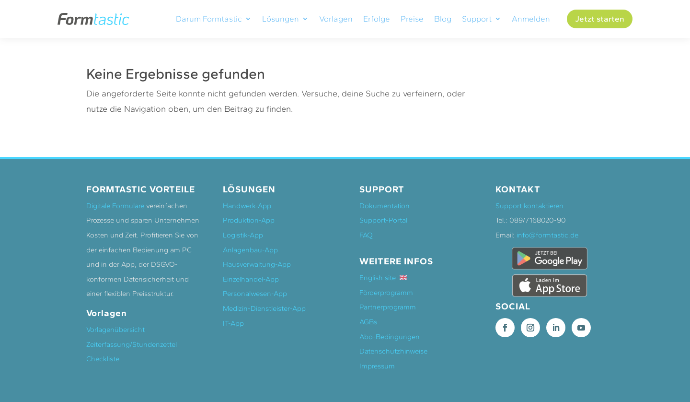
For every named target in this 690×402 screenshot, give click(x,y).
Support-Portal (383, 219)
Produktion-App (249, 219)
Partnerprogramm (387, 306)
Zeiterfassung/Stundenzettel (131, 343)
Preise (412, 19)
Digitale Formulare (115, 205)
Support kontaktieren (529, 205)
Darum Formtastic (209, 19)
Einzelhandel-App (251, 278)
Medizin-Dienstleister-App (264, 307)
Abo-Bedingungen (389, 335)
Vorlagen (336, 19)
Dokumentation (384, 205)
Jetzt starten (599, 19)
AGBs (368, 321)
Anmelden (531, 19)
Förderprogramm (386, 291)
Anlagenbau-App (250, 249)
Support (477, 19)
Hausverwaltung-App (257, 263)
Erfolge (376, 19)
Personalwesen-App (255, 292)
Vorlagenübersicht (115, 328)
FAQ (366, 234)
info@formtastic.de (547, 234)
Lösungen (280, 19)
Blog (442, 19)
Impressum (377, 365)
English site (383, 276)
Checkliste (102, 358)
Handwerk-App (247, 205)
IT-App (233, 322)
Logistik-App (243, 234)
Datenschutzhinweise (393, 350)
